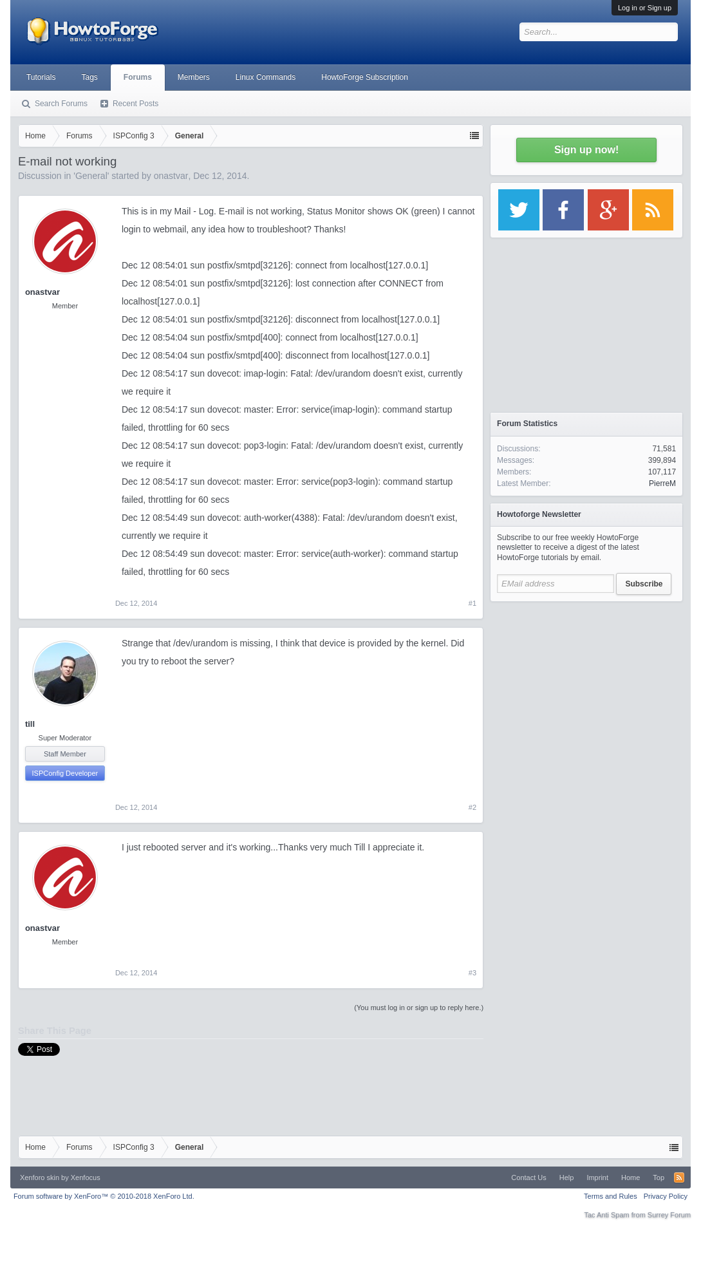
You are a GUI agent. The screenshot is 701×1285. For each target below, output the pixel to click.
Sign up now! (586, 149)
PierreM (662, 483)
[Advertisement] (586, 688)
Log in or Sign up (644, 8)
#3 (472, 973)
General (91, 176)
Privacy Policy (665, 1196)
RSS (679, 1177)
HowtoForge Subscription (364, 77)
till (30, 724)
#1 (472, 603)
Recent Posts (135, 103)
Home (630, 1177)
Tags (89, 77)
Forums (138, 77)
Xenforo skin (39, 1177)
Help (566, 1177)
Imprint (597, 1177)
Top (658, 1177)
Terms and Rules (610, 1196)
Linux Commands (265, 77)
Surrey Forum (669, 1215)
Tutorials (41, 77)
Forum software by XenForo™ (104, 1196)
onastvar (171, 176)
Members (194, 77)
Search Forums (61, 103)
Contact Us (528, 1177)
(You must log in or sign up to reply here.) (418, 1007)
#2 (472, 807)
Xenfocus (85, 1177)
